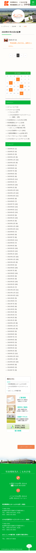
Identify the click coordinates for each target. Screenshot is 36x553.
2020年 (14, 26)
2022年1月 (10, 287)
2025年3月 (10, 182)
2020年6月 (10, 339)
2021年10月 (11, 295)
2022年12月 (11, 256)
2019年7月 (10, 370)
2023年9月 (10, 231)
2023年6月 (10, 240)
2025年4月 (10, 179)
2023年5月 (10, 243)
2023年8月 (10, 234)
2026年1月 (10, 154)
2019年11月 (11, 359)
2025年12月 (11, 157)
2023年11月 (11, 226)
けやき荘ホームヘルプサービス (17, 139)
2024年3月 (10, 215)
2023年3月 (10, 248)
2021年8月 (10, 301)
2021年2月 (10, 317)
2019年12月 (11, 356)
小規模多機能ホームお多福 (15, 133)
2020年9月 (10, 331)
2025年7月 (10, 171)
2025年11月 (11, 160)
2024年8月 (10, 201)
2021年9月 (10, 298)
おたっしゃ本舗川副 (15, 127)
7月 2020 (17, 73)
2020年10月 (11, 328)
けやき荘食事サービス (14, 130)
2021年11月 (11, 292)
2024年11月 (11, 193)
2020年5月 (10, 342)
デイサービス (11, 110)
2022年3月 (10, 281)
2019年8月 (10, 367)
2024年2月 (10, 218)
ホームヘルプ (11, 107)
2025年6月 (10, 173)
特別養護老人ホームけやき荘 (17, 384)
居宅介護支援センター (14, 125)
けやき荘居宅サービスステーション (18, 387)
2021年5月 (10, 309)
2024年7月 (10, 204)
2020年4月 (10, 345)
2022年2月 (10, 284)
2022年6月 (10, 273)
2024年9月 (10, 198)
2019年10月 (11, 362)
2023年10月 (11, 229)
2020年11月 (11, 326)
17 (21, 86)
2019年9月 (10, 364)
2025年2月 (10, 185)
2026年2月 (10, 151)
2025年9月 (10, 165)
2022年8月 (10, 268)
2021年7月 (10, 303)
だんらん (12, 112)
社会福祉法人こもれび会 (15, 120)
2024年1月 (10, 220)
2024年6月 (10, 207)
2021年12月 (11, 290)
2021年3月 (10, 315)
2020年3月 (10, 348)
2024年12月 (11, 190)
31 (21, 93)
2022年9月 (10, 265)
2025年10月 (11, 162)
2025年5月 (10, 176)
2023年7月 (10, 237)
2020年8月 (10, 334)
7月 (20, 26)
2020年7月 (10, 337)
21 (11, 90)
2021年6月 (10, 306)
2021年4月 (10, 312)
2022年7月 (10, 270)
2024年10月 (11, 196)
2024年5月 (10, 209)
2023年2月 (10, 251)
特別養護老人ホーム (13, 122)
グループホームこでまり (15, 136)
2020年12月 (11, 323)
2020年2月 (10, 351)
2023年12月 (11, 223)
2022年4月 (10, 279)
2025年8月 (10, 168)
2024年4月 (10, 212)
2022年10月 (11, 262)
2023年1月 (10, 254)
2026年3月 (10, 148)
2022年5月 (10, 276)
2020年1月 (10, 353)
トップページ (5, 26)
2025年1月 (10, 187)
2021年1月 (10, 320)
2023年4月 (10, 245)
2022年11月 (11, 259)
